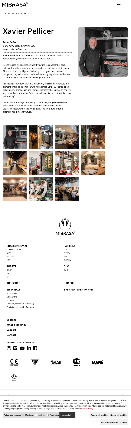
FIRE (65, 256)
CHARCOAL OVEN (17, 246)
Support (11, 329)
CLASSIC (67, 253)
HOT (8, 260)
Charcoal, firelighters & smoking (20, 303)
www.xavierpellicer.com (15, 49)
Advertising (54, 415)
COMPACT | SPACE (14, 249)
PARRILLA (69, 246)
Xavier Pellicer (10, 55)
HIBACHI (69, 283)
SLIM (66, 249)
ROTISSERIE (13, 283)
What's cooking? (16, 324)
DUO (66, 266)
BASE (9, 253)
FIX (8, 273)
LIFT (8, 277)
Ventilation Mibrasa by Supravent (20, 307)
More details (67, 415)
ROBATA (11, 266)
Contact (11, 335)
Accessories (12, 293)
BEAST (9, 270)
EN (119, 4)
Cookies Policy (87, 409)
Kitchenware (12, 297)
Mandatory (29, 415)
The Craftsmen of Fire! (78, 289)
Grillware (10, 300)
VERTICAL (10, 256)
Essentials (13, 289)
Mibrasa (11, 319)
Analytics (41, 415)
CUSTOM (67, 260)
